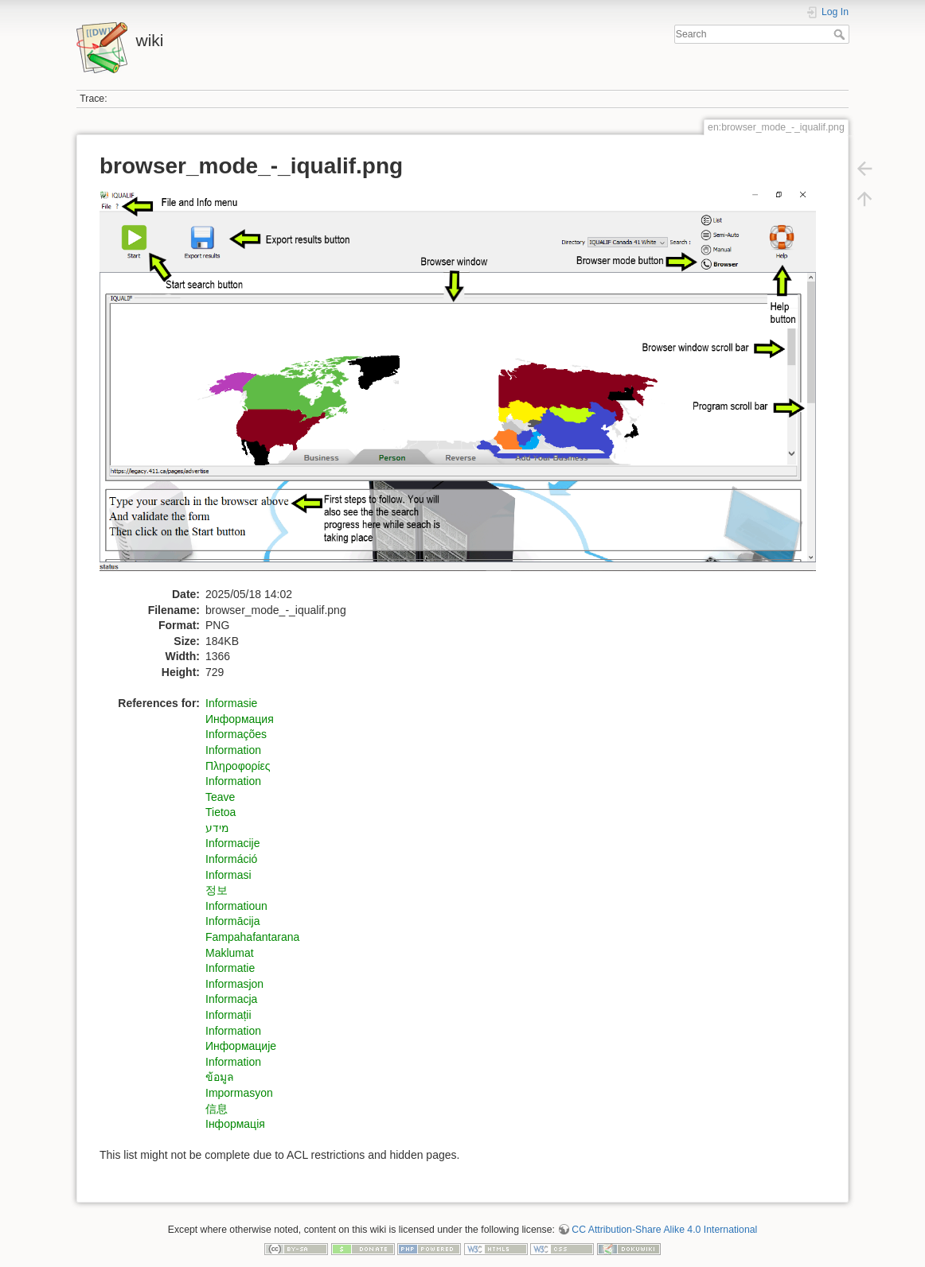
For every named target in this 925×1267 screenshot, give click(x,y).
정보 (216, 890)
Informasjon (234, 983)
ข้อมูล (219, 1077)
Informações (236, 734)
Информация (239, 719)
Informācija (232, 921)
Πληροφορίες (238, 766)
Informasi (228, 875)
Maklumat (229, 952)
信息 (216, 1108)
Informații (228, 1015)
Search (841, 34)
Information (233, 750)
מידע (217, 828)
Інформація (235, 1123)
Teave (220, 797)
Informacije (232, 843)
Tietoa (220, 812)
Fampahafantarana (252, 937)
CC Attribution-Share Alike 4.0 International (664, 1229)
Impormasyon (239, 1092)
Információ (231, 859)
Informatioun (236, 906)
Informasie (231, 703)
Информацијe (240, 1046)
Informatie (230, 968)
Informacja (231, 999)
